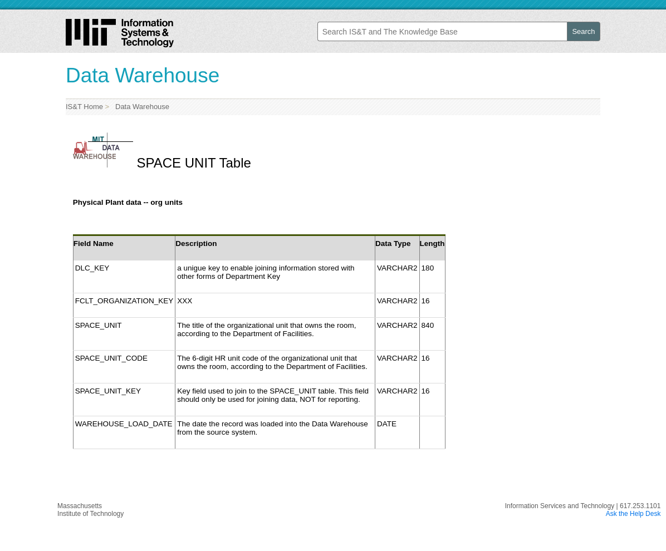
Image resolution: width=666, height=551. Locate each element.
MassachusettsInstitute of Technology (90, 510)
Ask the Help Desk (633, 514)
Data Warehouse (140, 106)
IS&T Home (84, 106)
